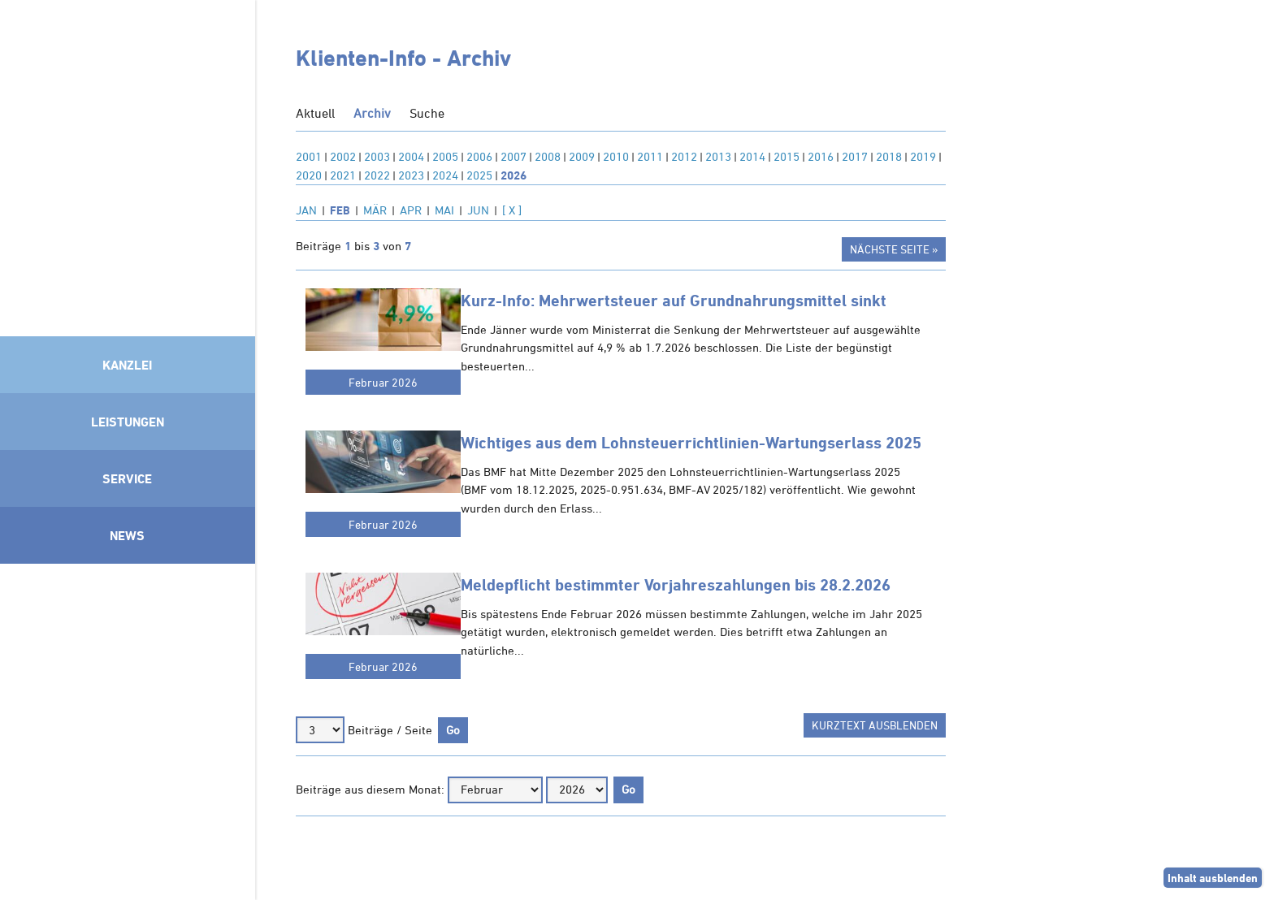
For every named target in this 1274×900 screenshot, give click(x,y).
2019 (923, 156)
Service (127, 478)
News (127, 535)
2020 (309, 175)
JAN (306, 210)
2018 (889, 156)
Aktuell (315, 113)
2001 (309, 156)
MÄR (375, 210)
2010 (616, 156)
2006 (479, 156)
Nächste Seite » (894, 249)
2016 (821, 156)
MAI (444, 210)
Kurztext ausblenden (875, 725)
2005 (445, 156)
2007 (513, 156)
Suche (427, 113)
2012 (684, 156)
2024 (445, 175)
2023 (411, 175)
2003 (377, 156)
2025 (479, 175)
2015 (787, 156)
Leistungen (127, 421)
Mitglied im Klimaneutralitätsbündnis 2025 (127, 727)
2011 (650, 156)
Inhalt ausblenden (1213, 878)
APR (411, 210)
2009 (582, 156)
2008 (548, 156)
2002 (343, 156)
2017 (855, 156)
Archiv (372, 113)
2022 (377, 175)
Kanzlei (127, 364)
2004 (411, 156)
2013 (718, 156)
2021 (343, 175)
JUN (478, 210)
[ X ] (512, 210)
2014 (752, 156)
